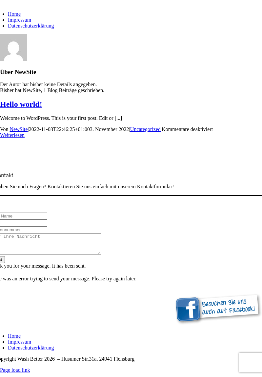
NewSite (19, 129)
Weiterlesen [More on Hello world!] (12, 135)
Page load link (15, 374)
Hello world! (21, 104)
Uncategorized (145, 129)
